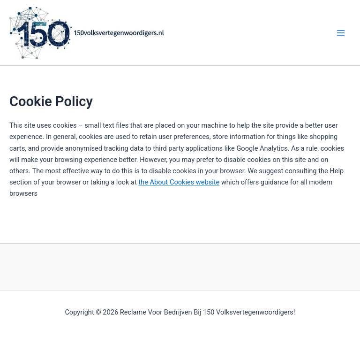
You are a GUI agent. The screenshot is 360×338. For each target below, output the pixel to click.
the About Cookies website (178, 182)
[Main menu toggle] (341, 33)
